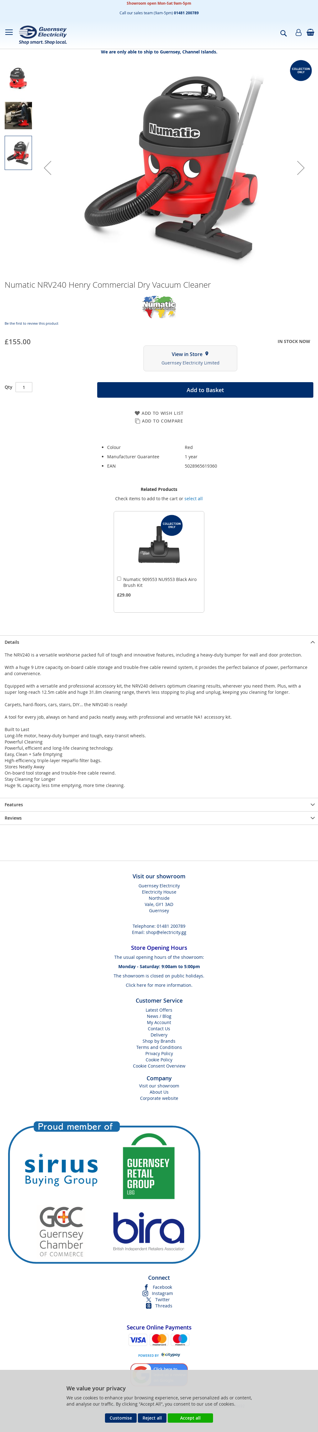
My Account (159, 1022)
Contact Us (159, 1029)
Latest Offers (159, 1010)
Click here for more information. (159, 985)
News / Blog (159, 1016)
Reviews (13, 818)
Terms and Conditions (159, 1047)
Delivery (159, 1035)
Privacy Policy (159, 1053)
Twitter (162, 1299)
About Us (159, 1092)
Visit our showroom (159, 1086)
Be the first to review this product (31, 323)
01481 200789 (171, 926)
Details (12, 642)
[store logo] (42, 35)
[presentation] (159, 642)
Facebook (162, 1287)
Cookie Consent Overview (159, 1066)
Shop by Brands (159, 1041)
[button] (47, 167)
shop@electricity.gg (166, 932)
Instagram (162, 1293)
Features (14, 805)
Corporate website (159, 1098)
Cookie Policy (159, 1060)
